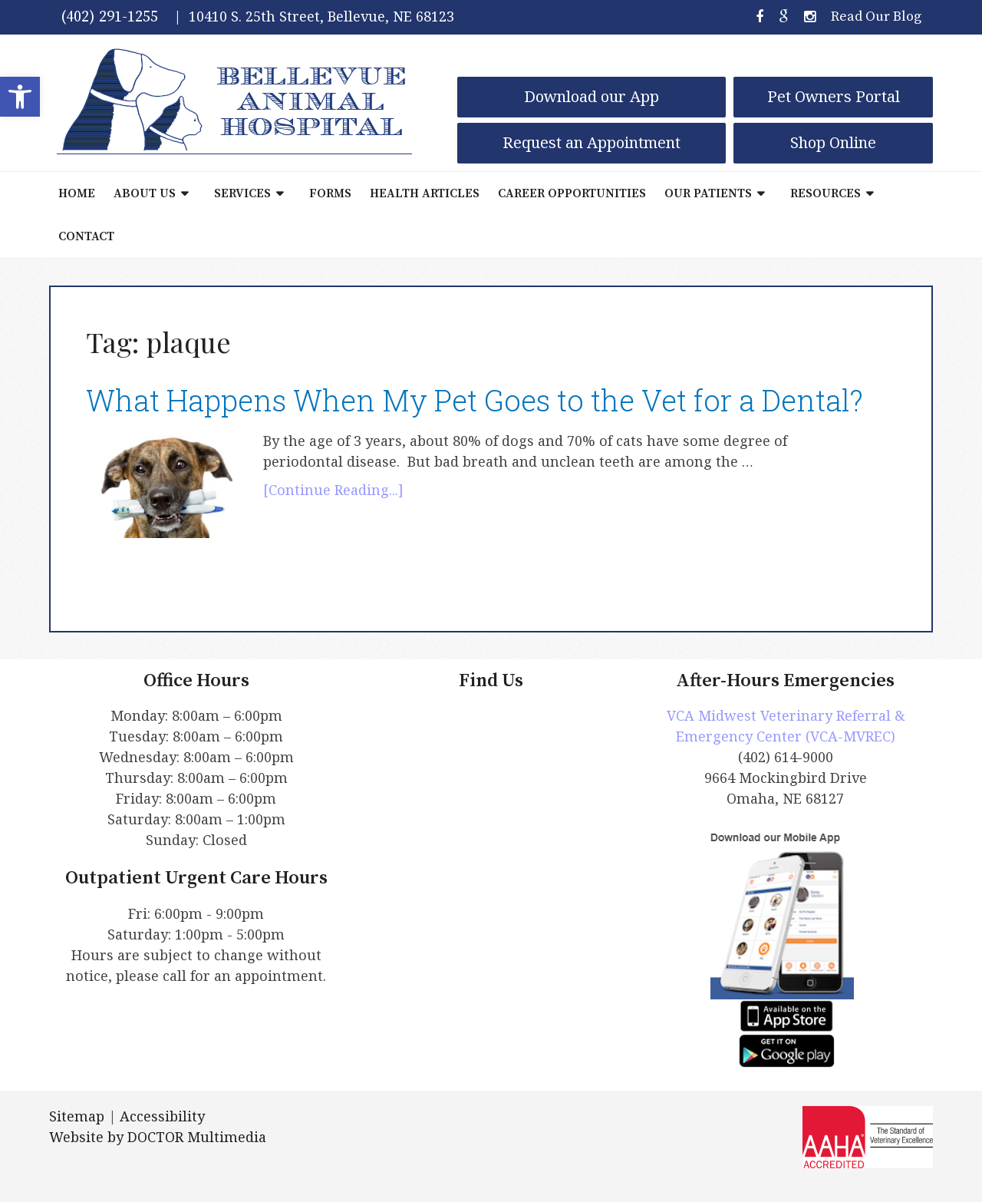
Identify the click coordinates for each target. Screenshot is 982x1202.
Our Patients (708, 193)
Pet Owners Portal (833, 96)
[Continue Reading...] (333, 489)
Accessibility (162, 1116)
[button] (20, 97)
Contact (86, 236)
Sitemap (76, 1116)
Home (76, 193)
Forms (330, 193)
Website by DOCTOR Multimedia (157, 1137)
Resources (825, 193)
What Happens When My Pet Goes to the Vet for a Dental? (474, 400)
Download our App (591, 96)
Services (242, 193)
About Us (145, 193)
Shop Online (833, 142)
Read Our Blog (876, 16)
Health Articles (424, 193)
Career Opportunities (572, 193)
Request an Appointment (591, 142)
